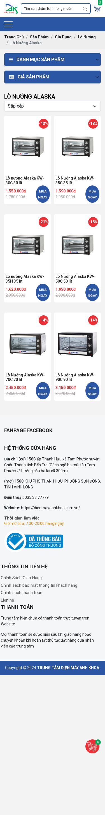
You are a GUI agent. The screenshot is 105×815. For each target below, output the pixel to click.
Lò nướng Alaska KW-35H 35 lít (25, 278)
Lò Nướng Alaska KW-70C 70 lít (25, 377)
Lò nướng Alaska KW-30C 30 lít (25, 180)
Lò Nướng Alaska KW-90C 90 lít (75, 377)
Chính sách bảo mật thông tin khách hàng (39, 585)
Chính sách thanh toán (21, 592)
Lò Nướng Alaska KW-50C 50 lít (75, 278)
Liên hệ (7, 600)
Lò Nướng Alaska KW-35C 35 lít (75, 180)
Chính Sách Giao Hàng (21, 577)
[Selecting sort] (52, 106)
